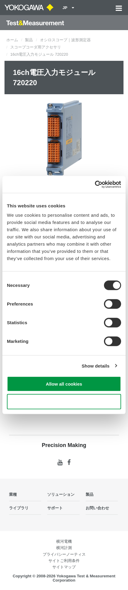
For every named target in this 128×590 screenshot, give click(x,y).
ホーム (12, 40)
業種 (13, 494)
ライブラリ (19, 508)
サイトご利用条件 (64, 560)
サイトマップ (64, 567)
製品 (29, 40)
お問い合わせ (97, 508)
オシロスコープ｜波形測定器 (65, 40)
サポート (55, 508)
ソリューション (61, 494)
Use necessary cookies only (64, 401)
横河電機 (64, 541)
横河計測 (64, 547)
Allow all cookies (64, 384)
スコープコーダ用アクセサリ (35, 47)
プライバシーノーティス (64, 554)
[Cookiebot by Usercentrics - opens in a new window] (95, 184)
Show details (96, 365)
